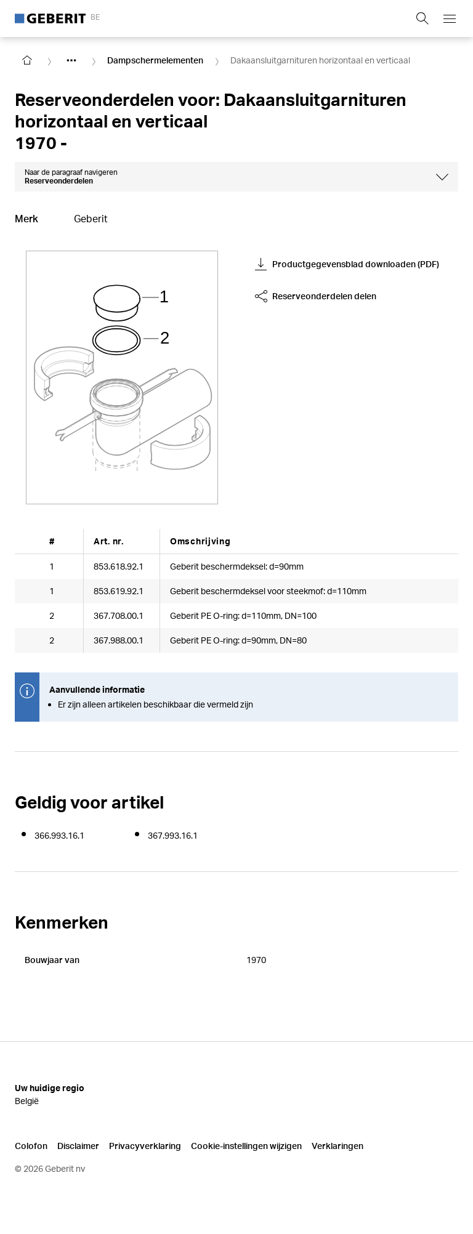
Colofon (31, 1145)
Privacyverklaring (145, 1145)
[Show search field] (422, 18)
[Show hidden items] (71, 60)
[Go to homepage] (27, 60)
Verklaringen (337, 1145)
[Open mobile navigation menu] (449, 18)
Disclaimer (78, 1145)
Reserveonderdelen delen (315, 296)
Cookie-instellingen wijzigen (246, 1145)
